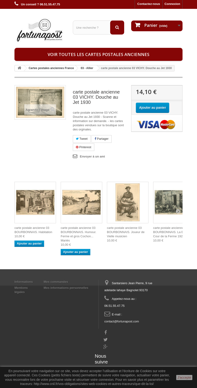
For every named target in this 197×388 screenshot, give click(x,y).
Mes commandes (56, 281)
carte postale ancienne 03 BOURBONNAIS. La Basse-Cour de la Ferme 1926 (172, 232)
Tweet (82, 138)
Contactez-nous (148, 4)
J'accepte (184, 377)
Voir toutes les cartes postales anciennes (98, 54)
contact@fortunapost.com (121, 321)
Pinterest (83, 147)
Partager (102, 138)
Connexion (172, 4)
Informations (23, 281)
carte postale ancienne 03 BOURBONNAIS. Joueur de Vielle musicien (125, 232)
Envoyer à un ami (92, 156)
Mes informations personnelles (66, 288)
